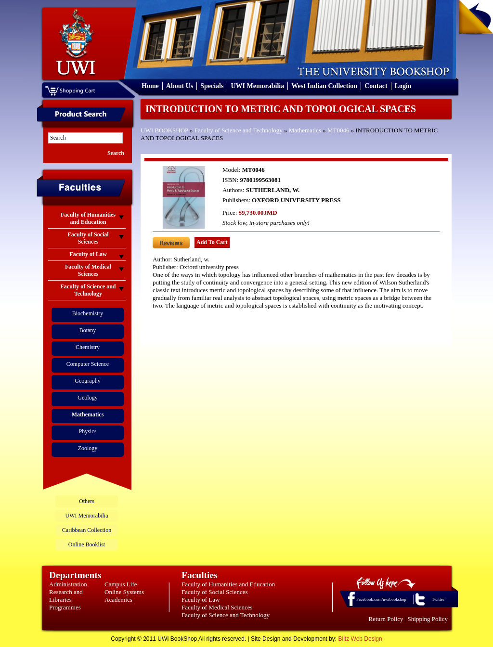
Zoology (88, 448)
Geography (87, 380)
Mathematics (305, 130)
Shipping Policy (428, 618)
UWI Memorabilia (257, 86)
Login (403, 86)
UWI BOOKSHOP (164, 130)
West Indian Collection (324, 86)
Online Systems (124, 591)
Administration (68, 584)
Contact (375, 86)
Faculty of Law (201, 599)
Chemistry (88, 347)
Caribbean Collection (86, 530)
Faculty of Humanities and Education (228, 584)
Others (86, 501)
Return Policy (386, 618)
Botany (87, 330)
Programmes (65, 607)
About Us (179, 86)
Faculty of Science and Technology (239, 130)
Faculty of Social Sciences (215, 591)
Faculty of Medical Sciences (217, 607)
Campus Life (120, 584)
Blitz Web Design (360, 638)
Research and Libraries (66, 595)
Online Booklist (86, 544)
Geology (87, 397)
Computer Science (87, 364)
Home (150, 86)
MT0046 (338, 130)
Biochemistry (88, 313)
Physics (88, 431)
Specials (211, 86)
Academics (118, 599)
